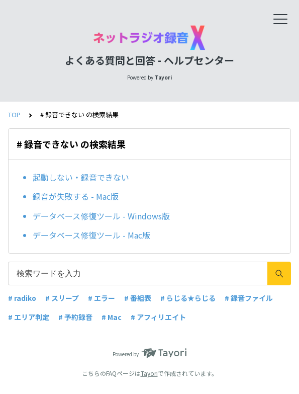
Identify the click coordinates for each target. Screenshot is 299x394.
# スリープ (62, 298)
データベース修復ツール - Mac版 (91, 235)
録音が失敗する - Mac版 (76, 196)
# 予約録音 (75, 317)
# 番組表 (137, 298)
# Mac (112, 317)
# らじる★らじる (188, 298)
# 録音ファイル (249, 298)
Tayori (149, 373)
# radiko (22, 298)
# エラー (101, 298)
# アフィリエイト (158, 317)
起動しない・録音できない (81, 177)
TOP (14, 114)
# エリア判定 (28, 317)
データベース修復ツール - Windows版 (101, 216)
